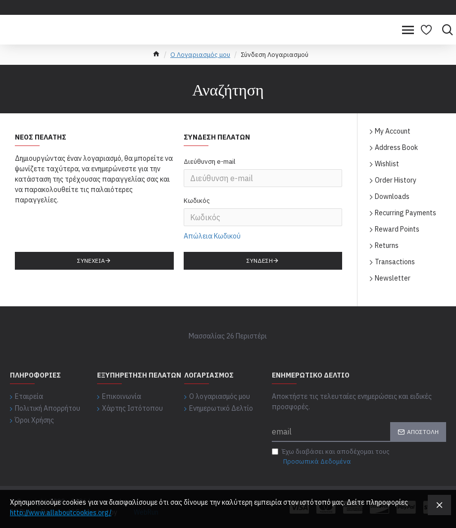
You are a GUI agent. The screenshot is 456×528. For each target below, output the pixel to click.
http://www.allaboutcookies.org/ (60, 512)
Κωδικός (197, 201)
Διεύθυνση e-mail (209, 161)
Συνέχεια (91, 261)
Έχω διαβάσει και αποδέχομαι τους (331, 456)
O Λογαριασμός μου (200, 54)
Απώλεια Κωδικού (212, 236)
